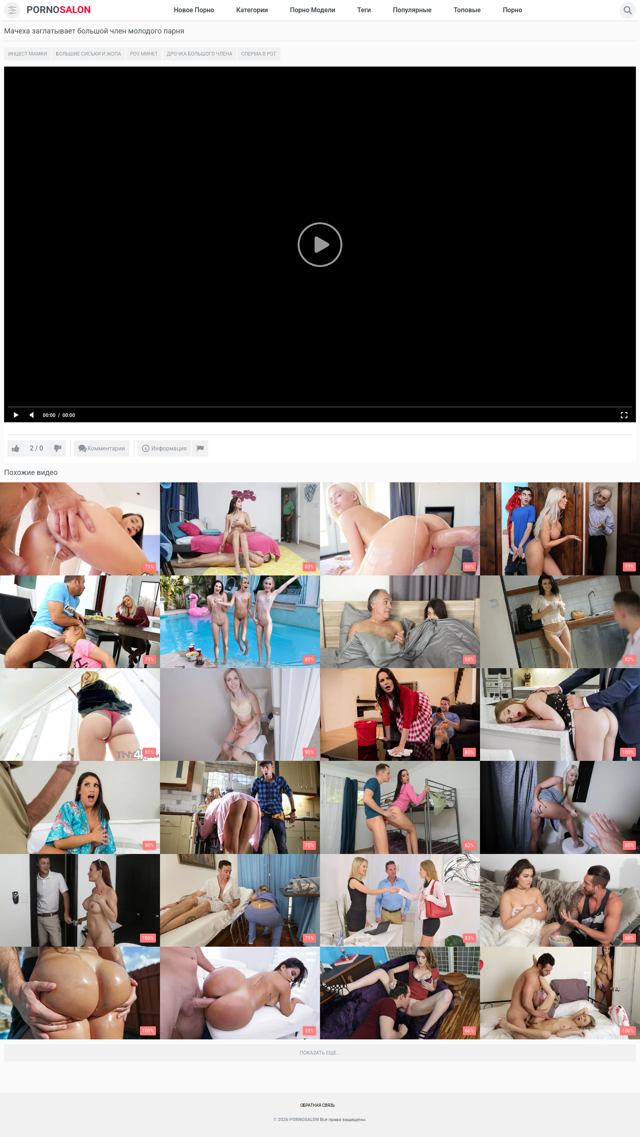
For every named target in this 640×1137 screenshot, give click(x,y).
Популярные (412, 10)
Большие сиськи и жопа (88, 54)
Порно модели (312, 10)
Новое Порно (194, 10)
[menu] (12, 10)
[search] (628, 10)
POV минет (144, 54)
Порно (512, 10)
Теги (364, 10)
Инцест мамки (27, 54)
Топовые (466, 10)
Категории (252, 10)
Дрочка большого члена (199, 54)
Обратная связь (317, 1105)
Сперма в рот (258, 54)
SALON (59, 10)
